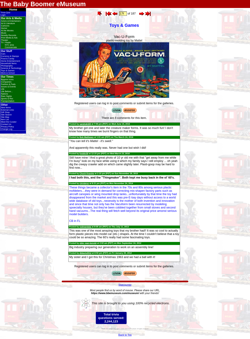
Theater (4, 40)
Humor (4, 28)
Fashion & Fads (8, 84)
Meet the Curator (9, 122)
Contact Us (6, 124)
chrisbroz (84, 183)
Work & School (8, 73)
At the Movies (7, 30)
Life (2, 89)
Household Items (9, 63)
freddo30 (84, 153)
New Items (6, 107)
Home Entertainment (10, 61)
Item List (5, 119)
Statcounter (125, 285)
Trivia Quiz (5, 12)
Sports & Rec (7, 98)
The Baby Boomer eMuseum (43, 3)
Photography (7, 66)
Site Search (6, 114)
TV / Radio (6, 42)
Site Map (5, 117)
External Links (7, 110)
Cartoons (5, 26)
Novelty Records (8, 35)
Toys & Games (8, 70)
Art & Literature (8, 23)
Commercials (11, 47)
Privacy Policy (7, 126)
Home (13, 9)
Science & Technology (11, 68)
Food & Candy (7, 58)
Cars (3, 54)
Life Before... (7, 91)
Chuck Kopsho (87, 173)
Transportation (7, 101)
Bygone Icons (7, 79)
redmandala (85, 227)
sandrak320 (85, 124)
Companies (6, 82)
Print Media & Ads (9, 37)
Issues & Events (8, 86)
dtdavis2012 (85, 253)
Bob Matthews (87, 137)
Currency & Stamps (10, 56)
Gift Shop (5, 112)
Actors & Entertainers (11, 21)
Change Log (6, 129)
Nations (4, 94)
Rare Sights (6, 96)
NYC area (9, 45)
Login (3, 15)
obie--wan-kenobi (88, 243)
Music (3, 33)
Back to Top (125, 335)
